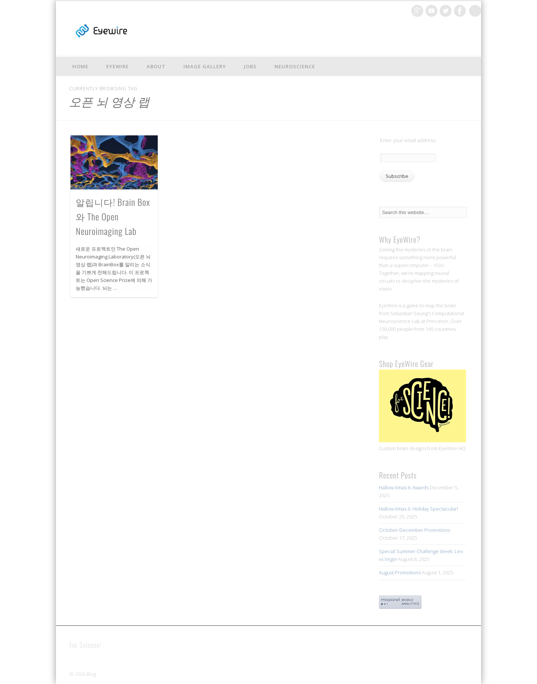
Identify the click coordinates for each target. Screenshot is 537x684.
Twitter (446, 11)
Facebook (460, 11)
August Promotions (400, 572)
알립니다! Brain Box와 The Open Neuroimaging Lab (113, 216)
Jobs (250, 66)
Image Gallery (204, 66)
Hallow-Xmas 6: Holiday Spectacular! (418, 508)
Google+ (417, 11)
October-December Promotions (414, 530)
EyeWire (117, 66)
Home (80, 66)
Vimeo (431, 11)
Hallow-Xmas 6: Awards (403, 487)
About (156, 66)
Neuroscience (294, 66)
